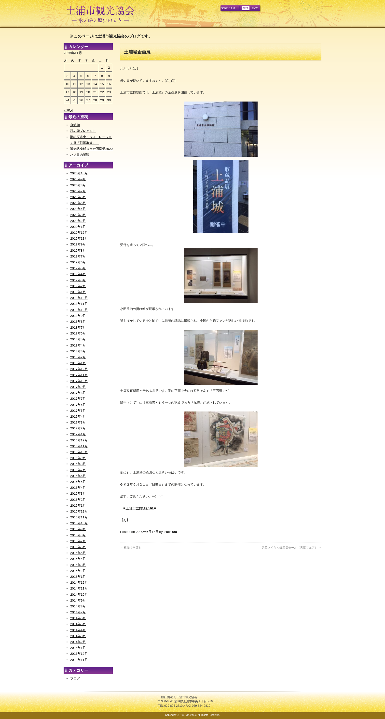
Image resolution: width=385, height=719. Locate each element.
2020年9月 (78, 179)
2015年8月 (78, 535)
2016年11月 (79, 446)
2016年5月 (78, 482)
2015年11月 (79, 517)
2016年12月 (79, 440)
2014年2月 (78, 642)
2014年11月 (79, 588)
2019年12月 (79, 232)
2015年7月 (78, 541)
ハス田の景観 (79, 154)
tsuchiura (170, 532)
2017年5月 (78, 410)
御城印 (75, 125)
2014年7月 (78, 612)
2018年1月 (78, 363)
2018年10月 (79, 310)
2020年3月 (78, 215)
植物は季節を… (132, 547)
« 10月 (68, 110)
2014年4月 (78, 630)
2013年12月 (79, 653)
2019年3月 (78, 280)
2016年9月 (78, 458)
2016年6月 (78, 476)
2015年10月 (79, 523)
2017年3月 (78, 422)
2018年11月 (79, 304)
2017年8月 (78, 393)
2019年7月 (78, 256)
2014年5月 (78, 624)
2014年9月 (78, 600)
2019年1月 (78, 292)
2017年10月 (79, 381)
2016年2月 (78, 499)
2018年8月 (78, 321)
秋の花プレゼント (83, 131)
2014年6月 (78, 618)
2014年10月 (79, 594)
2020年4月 (78, 209)
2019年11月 (79, 238)
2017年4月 (78, 416)
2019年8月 (78, 250)
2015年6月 (78, 547)
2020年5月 (78, 203)
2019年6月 (78, 262)
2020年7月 (78, 191)
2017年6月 (78, 405)
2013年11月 (79, 660)
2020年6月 (78, 197)
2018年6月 (78, 333)
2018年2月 (78, 357)
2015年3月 (78, 565)
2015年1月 (78, 576)
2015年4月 (78, 559)
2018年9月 (78, 316)
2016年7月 (78, 470)
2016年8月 (78, 464)
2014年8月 (78, 606)
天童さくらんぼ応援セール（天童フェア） (291, 547)
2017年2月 (78, 428)
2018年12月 (79, 298)
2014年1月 (78, 648)
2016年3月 (78, 493)
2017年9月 (78, 387)
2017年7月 (78, 398)
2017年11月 (79, 375)
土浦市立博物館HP (139, 508)
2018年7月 (78, 327)
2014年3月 (78, 636)
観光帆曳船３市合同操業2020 (91, 149)
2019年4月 (78, 274)
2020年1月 (78, 227)
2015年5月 (78, 553)
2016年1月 (78, 505)
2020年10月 (79, 173)
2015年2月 (78, 571)
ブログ (75, 678)
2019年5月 (78, 268)
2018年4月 (78, 345)
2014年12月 (79, 582)
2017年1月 (78, 434)
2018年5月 (78, 339)
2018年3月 (78, 351)
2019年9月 (78, 244)
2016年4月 (78, 487)
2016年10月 (79, 452)
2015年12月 (79, 511)
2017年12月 (79, 369)
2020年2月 (78, 221)
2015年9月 (78, 529)
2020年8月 (78, 185)
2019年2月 (78, 286)
